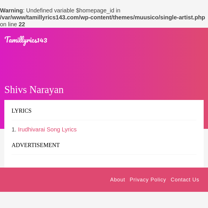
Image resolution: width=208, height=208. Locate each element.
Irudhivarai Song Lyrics (47, 129)
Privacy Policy (148, 180)
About (117, 180)
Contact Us (185, 180)
